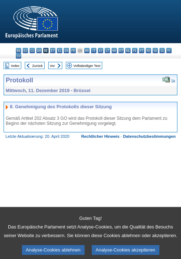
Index (15, 66)
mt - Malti (121, 50)
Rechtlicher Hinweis (100, 136)
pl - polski (134, 50)
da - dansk (39, 50)
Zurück (37, 66)
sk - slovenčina (155, 50)
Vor (52, 66)
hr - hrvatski (87, 50)
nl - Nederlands (128, 50)
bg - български (18, 50)
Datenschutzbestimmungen (149, 136)
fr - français (73, 50)
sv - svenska (18, 56)
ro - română (148, 50)
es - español (25, 50)
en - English (66, 50)
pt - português (141, 50)
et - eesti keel (52, 50)
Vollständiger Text (86, 66)
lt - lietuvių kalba (107, 50)
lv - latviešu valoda (100, 50)
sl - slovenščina (162, 50)
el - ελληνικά (59, 50)
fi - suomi (169, 50)
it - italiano (93, 50)
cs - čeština (32, 50)
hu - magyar (114, 50)
